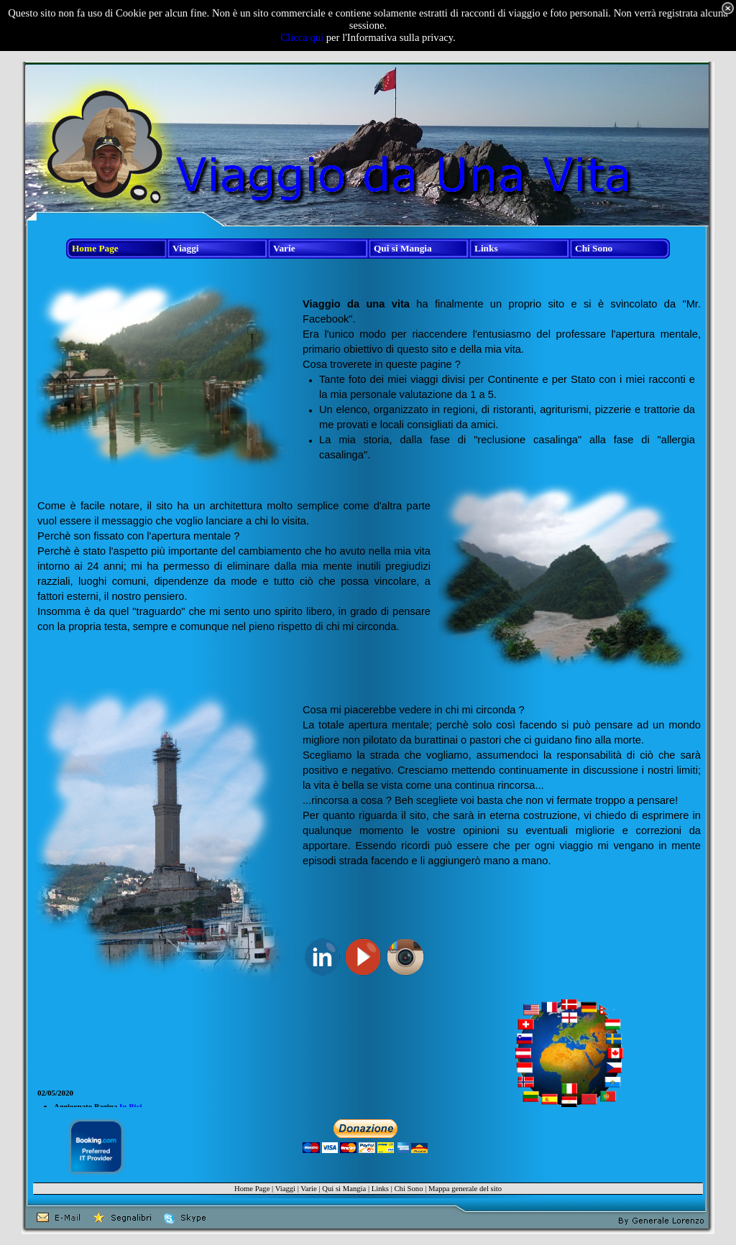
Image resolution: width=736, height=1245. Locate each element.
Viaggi (285, 1189)
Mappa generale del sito (465, 1189)
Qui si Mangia (344, 1189)
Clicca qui (301, 37)
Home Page (252, 1189)
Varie (308, 1189)
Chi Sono (408, 1189)
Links (380, 1189)
